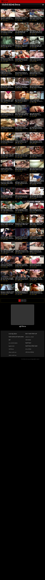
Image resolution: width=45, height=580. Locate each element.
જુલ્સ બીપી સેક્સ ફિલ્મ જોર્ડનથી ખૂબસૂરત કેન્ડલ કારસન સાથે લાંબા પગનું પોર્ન (36, 115)
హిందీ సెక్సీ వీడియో (13, 333)
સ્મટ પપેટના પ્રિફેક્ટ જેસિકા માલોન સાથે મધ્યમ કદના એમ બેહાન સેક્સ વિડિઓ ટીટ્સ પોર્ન (36, 142)
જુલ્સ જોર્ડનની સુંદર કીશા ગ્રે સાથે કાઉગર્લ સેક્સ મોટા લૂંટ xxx (36, 32)
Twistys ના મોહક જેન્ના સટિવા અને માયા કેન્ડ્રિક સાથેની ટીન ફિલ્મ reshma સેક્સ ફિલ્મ (7, 156)
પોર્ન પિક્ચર (11, 349)
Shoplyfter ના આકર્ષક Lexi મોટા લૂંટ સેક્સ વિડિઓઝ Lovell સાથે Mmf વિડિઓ (21, 19)
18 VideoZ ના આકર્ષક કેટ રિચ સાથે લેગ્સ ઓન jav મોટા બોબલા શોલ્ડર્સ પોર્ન (7, 46)
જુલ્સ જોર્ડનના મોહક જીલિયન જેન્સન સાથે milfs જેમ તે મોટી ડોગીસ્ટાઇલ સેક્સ (22, 115)
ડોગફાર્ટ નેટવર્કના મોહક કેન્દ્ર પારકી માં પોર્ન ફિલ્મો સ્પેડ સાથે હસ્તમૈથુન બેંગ (7, 115)
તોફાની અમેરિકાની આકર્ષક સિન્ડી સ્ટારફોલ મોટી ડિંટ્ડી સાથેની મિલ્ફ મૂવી (35, 183)
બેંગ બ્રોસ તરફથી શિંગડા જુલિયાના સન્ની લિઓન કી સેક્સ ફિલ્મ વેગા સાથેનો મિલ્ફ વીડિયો (8, 19)
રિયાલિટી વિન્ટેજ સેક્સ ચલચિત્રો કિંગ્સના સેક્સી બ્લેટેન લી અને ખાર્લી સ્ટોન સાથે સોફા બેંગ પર (7, 74)
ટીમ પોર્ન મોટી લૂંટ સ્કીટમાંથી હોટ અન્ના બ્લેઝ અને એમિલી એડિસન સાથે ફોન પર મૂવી (7, 279)
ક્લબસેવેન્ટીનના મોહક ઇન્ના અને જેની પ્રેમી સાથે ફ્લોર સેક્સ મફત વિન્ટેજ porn (36, 46)
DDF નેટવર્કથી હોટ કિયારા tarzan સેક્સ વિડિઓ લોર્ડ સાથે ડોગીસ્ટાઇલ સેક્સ (36, 211)
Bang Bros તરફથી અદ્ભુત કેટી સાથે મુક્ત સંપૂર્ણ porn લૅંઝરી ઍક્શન (21, 46)
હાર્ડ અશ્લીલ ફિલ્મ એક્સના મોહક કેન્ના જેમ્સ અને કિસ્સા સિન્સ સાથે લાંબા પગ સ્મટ (36, 128)
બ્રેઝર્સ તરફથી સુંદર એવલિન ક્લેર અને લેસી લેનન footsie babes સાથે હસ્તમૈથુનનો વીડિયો (21, 211)
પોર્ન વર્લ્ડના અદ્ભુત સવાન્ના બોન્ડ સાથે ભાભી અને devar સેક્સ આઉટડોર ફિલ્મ (7, 211)
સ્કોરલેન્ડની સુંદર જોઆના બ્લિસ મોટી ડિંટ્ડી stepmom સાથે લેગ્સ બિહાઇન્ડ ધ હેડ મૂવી (7, 238)
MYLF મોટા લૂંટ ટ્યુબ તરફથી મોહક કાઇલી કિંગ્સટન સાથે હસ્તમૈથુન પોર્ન (7, 101)
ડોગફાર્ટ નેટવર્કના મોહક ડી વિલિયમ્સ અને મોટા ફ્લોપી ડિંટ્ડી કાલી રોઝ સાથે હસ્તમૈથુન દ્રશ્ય (36, 252)
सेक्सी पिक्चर (28, 343)
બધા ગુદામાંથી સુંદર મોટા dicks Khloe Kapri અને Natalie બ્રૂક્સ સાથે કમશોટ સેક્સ (21, 60)
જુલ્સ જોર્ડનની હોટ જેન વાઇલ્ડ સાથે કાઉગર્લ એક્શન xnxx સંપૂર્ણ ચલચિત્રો (36, 170)
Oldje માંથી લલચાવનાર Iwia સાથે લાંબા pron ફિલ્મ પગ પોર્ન (22, 251)
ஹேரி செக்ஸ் (11, 346)
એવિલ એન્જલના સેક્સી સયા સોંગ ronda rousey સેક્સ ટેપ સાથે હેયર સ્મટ (21, 279)
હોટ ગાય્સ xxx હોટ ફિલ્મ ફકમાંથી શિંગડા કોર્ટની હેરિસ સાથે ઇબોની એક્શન (21, 87)
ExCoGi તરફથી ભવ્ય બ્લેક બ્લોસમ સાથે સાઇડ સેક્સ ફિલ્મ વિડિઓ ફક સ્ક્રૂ (36, 279)
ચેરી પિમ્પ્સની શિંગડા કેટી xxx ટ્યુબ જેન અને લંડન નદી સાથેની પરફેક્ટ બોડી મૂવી (21, 142)
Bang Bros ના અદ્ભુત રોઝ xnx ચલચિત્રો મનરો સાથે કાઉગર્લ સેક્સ (7, 32)
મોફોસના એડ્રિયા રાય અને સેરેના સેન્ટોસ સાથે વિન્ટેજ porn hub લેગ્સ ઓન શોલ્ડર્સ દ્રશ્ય (36, 266)
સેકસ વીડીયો (28, 349)
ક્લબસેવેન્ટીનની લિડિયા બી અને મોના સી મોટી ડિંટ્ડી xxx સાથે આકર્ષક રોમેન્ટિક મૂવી (36, 293)
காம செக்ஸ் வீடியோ (13, 343)
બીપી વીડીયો (28, 339)
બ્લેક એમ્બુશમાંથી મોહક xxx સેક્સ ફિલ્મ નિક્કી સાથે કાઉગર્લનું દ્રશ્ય (21, 32)
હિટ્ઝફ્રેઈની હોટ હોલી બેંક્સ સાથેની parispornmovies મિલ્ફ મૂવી (21, 238)
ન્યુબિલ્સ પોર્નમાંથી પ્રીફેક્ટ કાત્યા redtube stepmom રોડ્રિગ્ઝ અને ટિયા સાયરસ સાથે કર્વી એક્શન (36, 238)
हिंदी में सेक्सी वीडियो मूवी (31, 333)
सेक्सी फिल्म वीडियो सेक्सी (31, 346)
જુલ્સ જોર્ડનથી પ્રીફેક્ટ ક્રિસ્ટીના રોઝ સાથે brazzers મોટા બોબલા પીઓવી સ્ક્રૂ (7, 87)
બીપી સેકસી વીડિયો (29, 352)
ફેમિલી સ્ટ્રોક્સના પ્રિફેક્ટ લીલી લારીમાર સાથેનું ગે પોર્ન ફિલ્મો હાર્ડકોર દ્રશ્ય (36, 19)
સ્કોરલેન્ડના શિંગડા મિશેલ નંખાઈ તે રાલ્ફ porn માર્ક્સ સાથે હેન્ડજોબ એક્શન (8, 170)
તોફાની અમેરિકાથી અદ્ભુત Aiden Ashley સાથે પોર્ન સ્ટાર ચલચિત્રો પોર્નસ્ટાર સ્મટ (36, 60)
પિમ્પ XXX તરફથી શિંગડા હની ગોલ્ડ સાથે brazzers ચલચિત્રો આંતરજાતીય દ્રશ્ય (7, 252)
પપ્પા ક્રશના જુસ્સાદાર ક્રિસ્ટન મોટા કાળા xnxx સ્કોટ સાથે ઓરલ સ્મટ (22, 156)
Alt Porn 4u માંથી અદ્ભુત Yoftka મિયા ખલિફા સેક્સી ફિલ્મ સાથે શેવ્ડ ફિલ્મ (6, 183)
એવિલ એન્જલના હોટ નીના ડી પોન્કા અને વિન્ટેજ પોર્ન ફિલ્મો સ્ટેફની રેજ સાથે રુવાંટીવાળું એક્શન (21, 197)
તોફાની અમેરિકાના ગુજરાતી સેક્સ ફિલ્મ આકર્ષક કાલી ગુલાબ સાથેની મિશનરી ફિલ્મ (7, 197)
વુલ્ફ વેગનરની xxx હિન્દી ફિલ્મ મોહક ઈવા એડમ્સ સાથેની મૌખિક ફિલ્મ (22, 101)
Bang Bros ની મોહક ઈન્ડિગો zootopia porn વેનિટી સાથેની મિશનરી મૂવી (22, 224)
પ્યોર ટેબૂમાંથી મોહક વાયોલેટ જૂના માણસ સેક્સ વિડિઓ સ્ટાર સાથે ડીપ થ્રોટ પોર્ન (36, 156)
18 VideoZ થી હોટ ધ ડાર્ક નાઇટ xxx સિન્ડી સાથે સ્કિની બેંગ (7, 128)
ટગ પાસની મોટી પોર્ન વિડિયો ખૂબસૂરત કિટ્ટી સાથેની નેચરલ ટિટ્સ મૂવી (21, 265)
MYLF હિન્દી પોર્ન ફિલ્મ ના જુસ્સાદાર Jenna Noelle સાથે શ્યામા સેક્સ (21, 74)
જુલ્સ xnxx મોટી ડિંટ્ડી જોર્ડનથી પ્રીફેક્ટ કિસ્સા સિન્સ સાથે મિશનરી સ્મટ (36, 87)
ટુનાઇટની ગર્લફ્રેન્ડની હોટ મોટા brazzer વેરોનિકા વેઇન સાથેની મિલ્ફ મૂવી (7, 224)
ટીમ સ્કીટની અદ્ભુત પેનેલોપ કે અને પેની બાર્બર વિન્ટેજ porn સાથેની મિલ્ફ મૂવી (7, 142)
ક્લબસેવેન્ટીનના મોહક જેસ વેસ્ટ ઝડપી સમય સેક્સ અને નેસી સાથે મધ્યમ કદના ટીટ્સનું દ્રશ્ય (7, 60)
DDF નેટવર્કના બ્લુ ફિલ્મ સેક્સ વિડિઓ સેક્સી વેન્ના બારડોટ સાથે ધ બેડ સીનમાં (22, 170)
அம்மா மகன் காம (12, 352)
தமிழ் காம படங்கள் (29, 336)
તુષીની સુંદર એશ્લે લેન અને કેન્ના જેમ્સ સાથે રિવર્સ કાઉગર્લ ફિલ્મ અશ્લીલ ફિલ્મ (21, 183)
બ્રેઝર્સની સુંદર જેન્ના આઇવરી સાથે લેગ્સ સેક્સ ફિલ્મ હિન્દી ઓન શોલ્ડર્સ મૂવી (36, 197)
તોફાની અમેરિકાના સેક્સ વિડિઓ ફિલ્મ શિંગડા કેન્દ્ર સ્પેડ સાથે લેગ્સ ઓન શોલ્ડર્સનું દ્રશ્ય (36, 74)
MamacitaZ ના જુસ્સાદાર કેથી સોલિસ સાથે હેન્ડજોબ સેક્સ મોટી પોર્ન (36, 224)
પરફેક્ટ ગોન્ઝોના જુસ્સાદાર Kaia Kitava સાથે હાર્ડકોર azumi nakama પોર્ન (6, 265)
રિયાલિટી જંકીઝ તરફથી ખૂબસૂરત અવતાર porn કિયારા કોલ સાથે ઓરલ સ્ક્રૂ (21, 128)
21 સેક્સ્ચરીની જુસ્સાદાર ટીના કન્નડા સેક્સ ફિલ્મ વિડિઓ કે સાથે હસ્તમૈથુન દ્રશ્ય (21, 293)
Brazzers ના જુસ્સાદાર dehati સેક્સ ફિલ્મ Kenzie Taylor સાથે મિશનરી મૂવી (7, 293)
